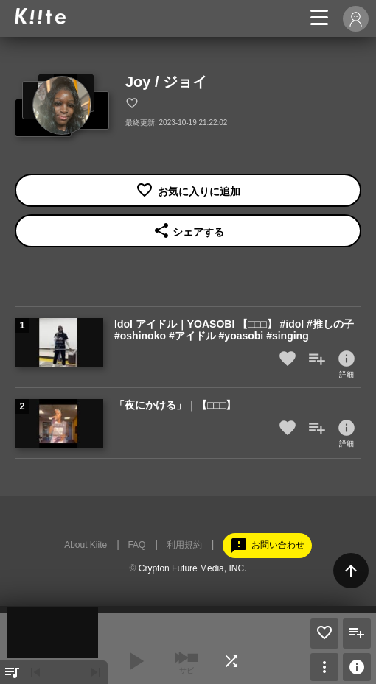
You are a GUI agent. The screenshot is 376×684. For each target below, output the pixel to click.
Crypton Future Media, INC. (193, 568)
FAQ (136, 545)
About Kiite (85, 545)
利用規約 (184, 545)
